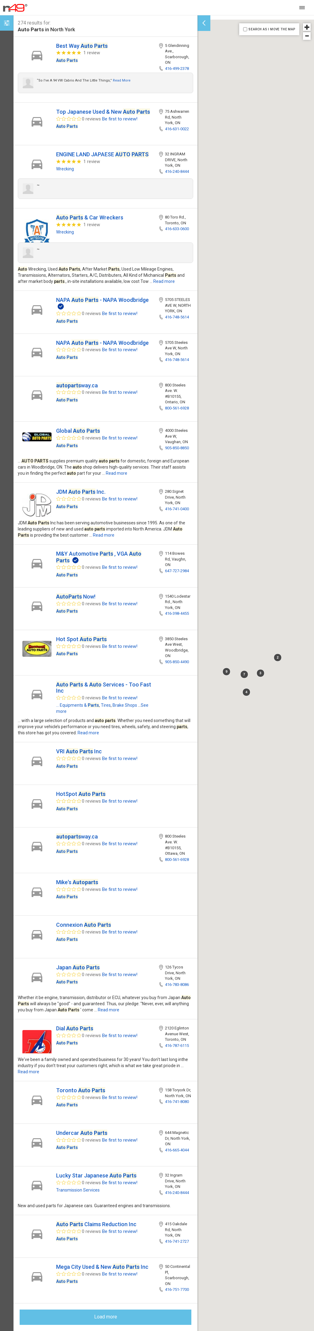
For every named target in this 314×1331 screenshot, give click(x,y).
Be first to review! (119, 119)
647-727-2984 (177, 571)
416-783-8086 (177, 984)
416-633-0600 (177, 228)
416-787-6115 (177, 1045)
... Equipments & (77, 705)
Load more (105, 1317)
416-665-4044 (177, 1150)
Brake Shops (125, 705)
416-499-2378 (177, 68)
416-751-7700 (177, 1289)
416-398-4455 (177, 613)
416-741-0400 (177, 509)
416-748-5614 (177, 317)
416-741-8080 (177, 1101)
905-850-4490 (177, 662)
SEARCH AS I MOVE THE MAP (271, 29)
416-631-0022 (177, 129)
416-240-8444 (177, 171)
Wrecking (65, 168)
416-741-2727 (177, 1241)
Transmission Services (78, 1190)
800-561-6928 (177, 408)
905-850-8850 (177, 448)
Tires (106, 705)
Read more (122, 80)
